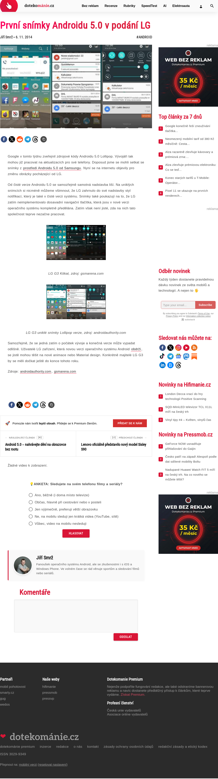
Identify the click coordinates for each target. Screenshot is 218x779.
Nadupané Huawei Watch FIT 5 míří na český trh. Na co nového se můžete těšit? (190, 474)
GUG (3, 699)
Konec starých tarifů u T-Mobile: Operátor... (187, 180)
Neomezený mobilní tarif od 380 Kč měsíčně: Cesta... (189, 141)
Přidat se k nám (130, 423)
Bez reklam (90, 6)
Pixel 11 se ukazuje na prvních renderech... (186, 193)
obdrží (136, 349)
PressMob (49, 693)
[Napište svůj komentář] (76, 616)
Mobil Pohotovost (13, 687)
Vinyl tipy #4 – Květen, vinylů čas (188, 419)
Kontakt (93, 747)
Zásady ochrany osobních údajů (128, 747)
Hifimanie (49, 687)
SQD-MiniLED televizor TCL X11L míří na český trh (188, 409)
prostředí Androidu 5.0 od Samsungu (52, 168)
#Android (144, 37)
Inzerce (45, 747)
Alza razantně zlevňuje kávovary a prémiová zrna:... (189, 154)
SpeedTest (149, 6)
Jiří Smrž (6, 37)
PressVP (48, 699)
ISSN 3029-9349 (13, 755)
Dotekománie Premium (17, 747)
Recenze (111, 6)
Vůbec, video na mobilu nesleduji (60, 524)
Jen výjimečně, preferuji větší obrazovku (66, 510)
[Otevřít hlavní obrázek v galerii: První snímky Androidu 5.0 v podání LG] (76, 86)
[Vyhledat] (212, 6)
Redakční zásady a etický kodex (182, 747)
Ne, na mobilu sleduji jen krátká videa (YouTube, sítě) (77, 517)
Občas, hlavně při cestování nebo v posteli (68, 503)
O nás (78, 747)
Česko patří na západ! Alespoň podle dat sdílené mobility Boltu (191, 459)
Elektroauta (181, 6)
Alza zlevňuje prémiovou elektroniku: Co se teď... (190, 167)
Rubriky (129, 6)
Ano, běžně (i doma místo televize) (62, 496)
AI (164, 6)
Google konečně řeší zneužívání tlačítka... (187, 128)
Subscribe (205, 304)
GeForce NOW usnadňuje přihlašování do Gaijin (183, 446)
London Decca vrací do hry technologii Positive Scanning (185, 396)
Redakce (62, 747)
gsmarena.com (65, 371)
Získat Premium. (133, 695)
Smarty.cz (7, 693)
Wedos (5, 705)
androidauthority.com (35, 371)
